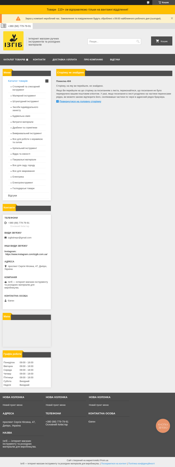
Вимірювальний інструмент (27, 133)
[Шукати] (138, 41)
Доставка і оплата (64, 59)
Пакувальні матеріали (24, 159)
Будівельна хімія (21, 116)
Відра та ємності (21, 154)
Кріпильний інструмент (24, 148)
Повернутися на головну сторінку (80, 101)
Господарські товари (23, 188)
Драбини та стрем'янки (24, 127)
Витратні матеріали (22, 122)
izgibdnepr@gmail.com (19, 237)
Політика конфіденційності (141, 463)
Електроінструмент (22, 182)
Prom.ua (104, 460)
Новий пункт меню (12, 405)
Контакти (39, 59)
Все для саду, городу (23, 165)
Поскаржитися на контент (113, 463)
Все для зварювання (23, 171)
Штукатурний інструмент (25, 101)
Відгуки (115, 59)
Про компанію (93, 59)
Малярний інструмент (24, 95)
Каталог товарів (14, 59)
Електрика (18, 176)
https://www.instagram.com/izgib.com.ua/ (26, 254)
